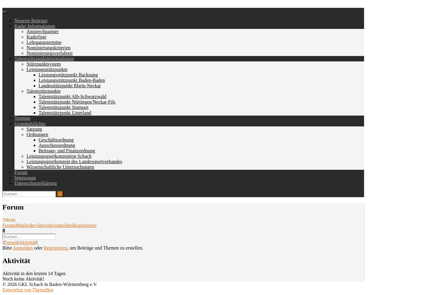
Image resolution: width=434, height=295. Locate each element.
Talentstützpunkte (44, 91)
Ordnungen (37, 134)
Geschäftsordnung (56, 139)
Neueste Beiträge (31, 20)
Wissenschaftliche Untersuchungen (60, 166)
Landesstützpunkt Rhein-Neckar (70, 85)
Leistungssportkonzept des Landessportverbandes (74, 161)
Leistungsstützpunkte (47, 69)
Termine (22, 118)
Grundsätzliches (30, 123)
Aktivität (44, 225)
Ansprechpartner (43, 31)
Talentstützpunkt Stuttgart (64, 107)
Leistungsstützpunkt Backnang (68, 74)
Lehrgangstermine (44, 42)
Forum (20, 172)
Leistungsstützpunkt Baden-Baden (72, 80)
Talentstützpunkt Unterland (65, 112)
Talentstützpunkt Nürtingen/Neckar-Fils (77, 101)
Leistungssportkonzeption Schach (59, 156)
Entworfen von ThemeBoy (28, 289)
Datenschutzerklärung (35, 183)
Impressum (25, 177)
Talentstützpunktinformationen (44, 58)
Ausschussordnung (57, 145)
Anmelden (63, 225)
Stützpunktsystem (44, 64)
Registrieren (84, 225)
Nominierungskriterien (49, 47)
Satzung (34, 129)
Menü (8, 219)
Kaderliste (36, 36)
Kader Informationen (34, 26)
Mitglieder (25, 225)
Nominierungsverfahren (50, 53)
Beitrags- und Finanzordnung (67, 150)
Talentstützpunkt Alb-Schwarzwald (72, 96)
